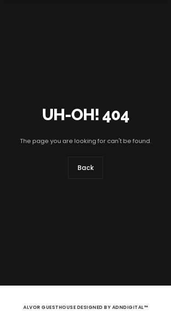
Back (86, 168)
